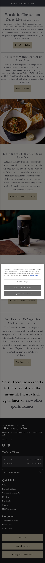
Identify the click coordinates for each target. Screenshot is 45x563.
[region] (22, 281)
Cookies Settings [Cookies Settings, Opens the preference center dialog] (22, 281)
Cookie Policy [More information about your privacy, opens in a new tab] (34, 275)
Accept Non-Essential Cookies (22, 294)
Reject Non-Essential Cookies (23, 288)
